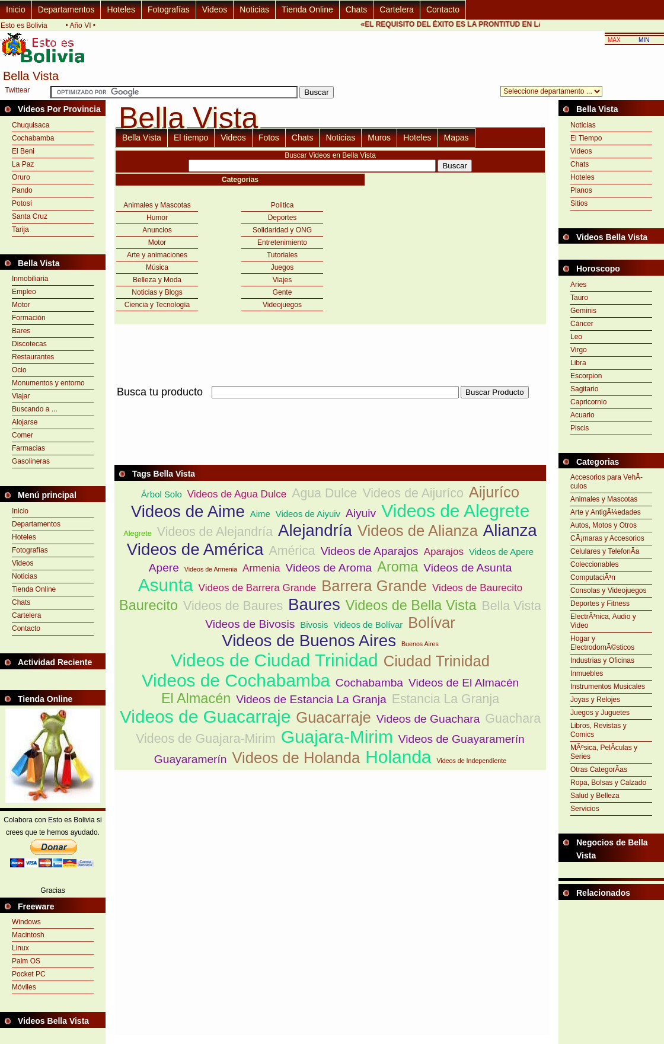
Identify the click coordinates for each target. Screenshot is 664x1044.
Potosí (22, 203)
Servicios (584, 808)
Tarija (20, 229)
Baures (314, 604)
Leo (576, 337)
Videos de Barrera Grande (258, 587)
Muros (379, 137)
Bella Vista (141, 137)
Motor (21, 305)
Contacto (442, 9)
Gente (282, 292)
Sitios (579, 203)
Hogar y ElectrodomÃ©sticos (602, 643)
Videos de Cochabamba (236, 680)
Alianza (510, 530)
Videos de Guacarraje (205, 716)
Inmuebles (586, 673)
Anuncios (156, 230)
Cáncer (581, 324)
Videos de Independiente (471, 760)
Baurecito (148, 605)
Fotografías (169, 9)
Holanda (398, 757)
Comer (22, 435)
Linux (20, 948)
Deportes (282, 217)
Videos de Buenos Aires (309, 640)
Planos (581, 190)
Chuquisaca (30, 125)
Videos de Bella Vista (411, 605)
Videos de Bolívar (368, 625)
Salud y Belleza (595, 795)
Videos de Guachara (428, 719)
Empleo (24, 292)
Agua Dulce (324, 493)
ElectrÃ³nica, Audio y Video (603, 621)
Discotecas (29, 344)
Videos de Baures (233, 606)
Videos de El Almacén (463, 682)
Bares (21, 331)
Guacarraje (333, 717)
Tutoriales (282, 255)
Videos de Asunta (467, 567)
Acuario (582, 415)
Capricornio (588, 402)
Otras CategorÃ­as (598, 769)
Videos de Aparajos (370, 551)
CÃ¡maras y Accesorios (607, 538)
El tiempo (191, 137)
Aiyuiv (361, 513)
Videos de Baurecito (477, 587)
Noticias (254, 9)
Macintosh (28, 935)
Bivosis (314, 625)
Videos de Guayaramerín (461, 739)
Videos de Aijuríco (412, 493)
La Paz (23, 164)
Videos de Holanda (296, 757)
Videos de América (195, 549)
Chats (357, 9)
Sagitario (584, 389)
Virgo (578, 350)
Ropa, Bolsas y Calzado (608, 782)
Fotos (268, 137)
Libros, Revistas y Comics (598, 730)
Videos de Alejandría (215, 532)
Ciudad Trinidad (437, 661)
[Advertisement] (611, 929)
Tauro (579, 297)
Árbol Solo (161, 494)
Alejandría (315, 530)
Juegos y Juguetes (600, 712)
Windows (26, 922)
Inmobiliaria (30, 278)
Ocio (19, 370)
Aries (578, 284)
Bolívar (431, 622)
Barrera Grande (374, 585)
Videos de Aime (188, 511)
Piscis (579, 428)
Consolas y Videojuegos (608, 590)
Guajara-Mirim (337, 736)
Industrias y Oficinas (602, 660)
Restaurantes (33, 357)
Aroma (397, 566)
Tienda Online (307, 9)
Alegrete (137, 533)
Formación (29, 318)
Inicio (15, 9)
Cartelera (396, 9)
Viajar (21, 396)
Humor (157, 217)
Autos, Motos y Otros (603, 525)
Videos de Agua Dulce (236, 494)
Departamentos (66, 9)
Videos (215, 9)
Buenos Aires (420, 643)
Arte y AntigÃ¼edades (605, 512)
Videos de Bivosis (250, 624)
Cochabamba (33, 138)
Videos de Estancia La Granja (311, 699)
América (292, 551)
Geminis (583, 311)
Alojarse (24, 422)
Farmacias (28, 448)
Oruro (21, 177)
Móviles (24, 987)
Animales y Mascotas (156, 205)
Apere (164, 567)
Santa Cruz (29, 216)
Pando (22, 190)
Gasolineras (31, 461)
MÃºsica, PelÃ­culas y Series (603, 752)
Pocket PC (29, 974)
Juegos (282, 267)
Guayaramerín (190, 759)
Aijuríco (494, 492)
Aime (260, 514)
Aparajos (444, 551)
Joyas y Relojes (595, 699)
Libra (578, 363)
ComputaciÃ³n (592, 577)
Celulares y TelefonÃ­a (605, 551)
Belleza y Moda (157, 280)
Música (157, 267)
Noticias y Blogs (157, 292)
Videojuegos (282, 305)
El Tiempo (586, 138)
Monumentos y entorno (48, 383)
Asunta (165, 585)
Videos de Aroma (329, 567)
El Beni (23, 151)
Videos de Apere (501, 552)
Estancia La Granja (445, 699)
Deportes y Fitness (600, 603)
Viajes (282, 280)
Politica (282, 205)
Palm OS (26, 961)
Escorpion (586, 376)
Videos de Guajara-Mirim (206, 739)
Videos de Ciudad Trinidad (274, 660)
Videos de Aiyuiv (308, 514)
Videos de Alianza (417, 530)
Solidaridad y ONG (282, 230)
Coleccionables (594, 564)
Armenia (261, 568)
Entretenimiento (282, 242)
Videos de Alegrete (455, 511)
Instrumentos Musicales (607, 686)
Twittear (17, 90)
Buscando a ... (35, 409)
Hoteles (121, 9)
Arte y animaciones (157, 255)
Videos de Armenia (210, 569)
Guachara (513, 718)
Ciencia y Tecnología (157, 305)
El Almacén (196, 698)
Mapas (456, 137)
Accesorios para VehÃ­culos (606, 481)
